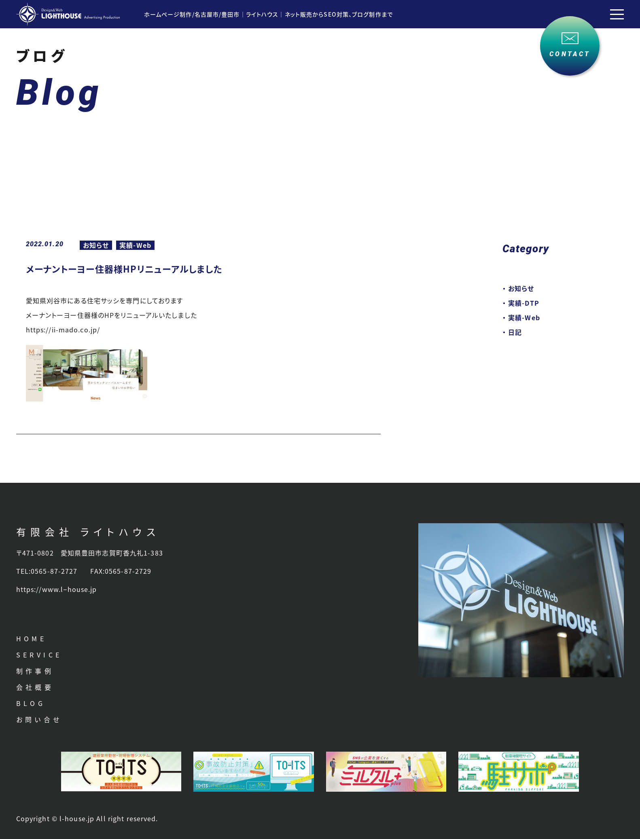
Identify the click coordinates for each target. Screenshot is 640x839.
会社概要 (35, 687)
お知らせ (96, 245)
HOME (31, 638)
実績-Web (135, 245)
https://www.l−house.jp (56, 589)
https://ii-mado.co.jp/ (63, 329)
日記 (515, 332)
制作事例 (35, 671)
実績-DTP (523, 303)
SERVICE (39, 654)
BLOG (31, 703)
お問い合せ (39, 719)
